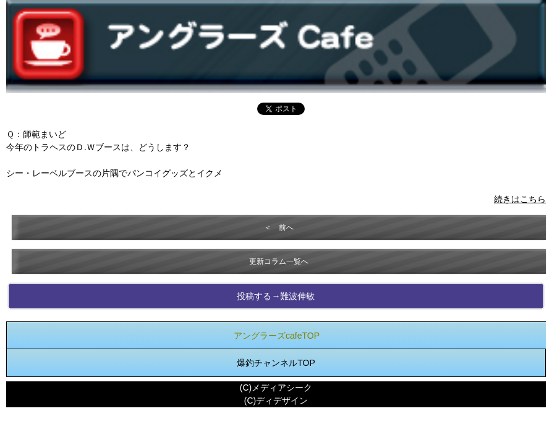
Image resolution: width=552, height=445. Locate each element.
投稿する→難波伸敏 (276, 296)
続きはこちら (520, 199)
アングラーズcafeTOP (277, 336)
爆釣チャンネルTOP (276, 363)
